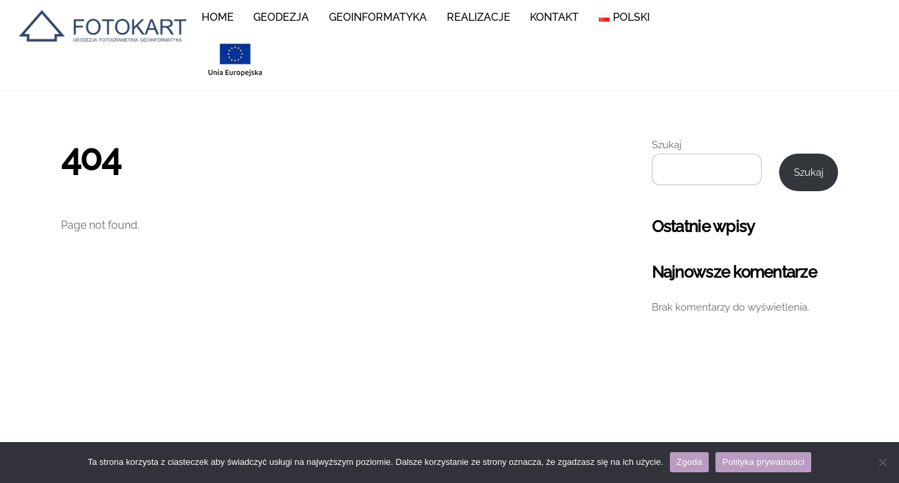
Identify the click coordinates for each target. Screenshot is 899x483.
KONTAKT (554, 17)
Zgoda (689, 462)
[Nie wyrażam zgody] (882, 462)
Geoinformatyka (378, 17)
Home (218, 17)
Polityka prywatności (763, 462)
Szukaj (666, 145)
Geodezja (281, 17)
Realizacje (478, 17)
